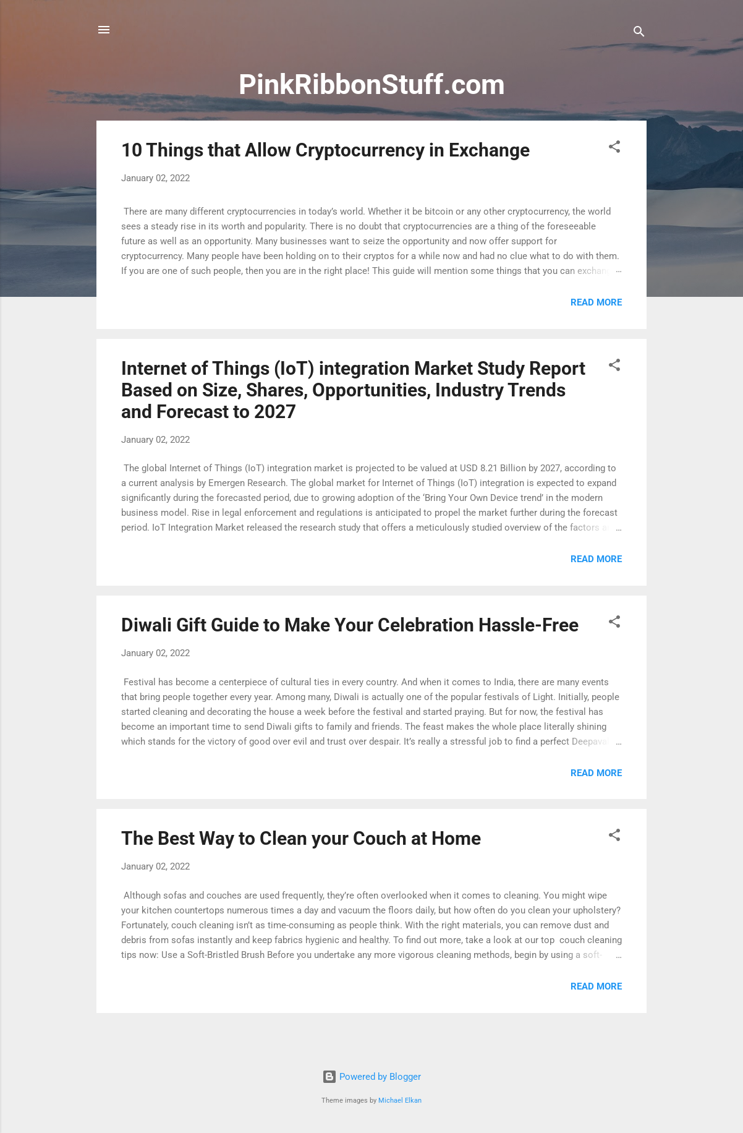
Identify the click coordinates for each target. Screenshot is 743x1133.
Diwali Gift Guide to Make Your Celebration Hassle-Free (350, 625)
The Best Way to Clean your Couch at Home (301, 838)
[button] (614, 148)
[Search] (639, 34)
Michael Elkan (400, 1101)
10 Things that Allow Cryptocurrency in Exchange (325, 150)
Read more (596, 302)
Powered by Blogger (371, 1076)
